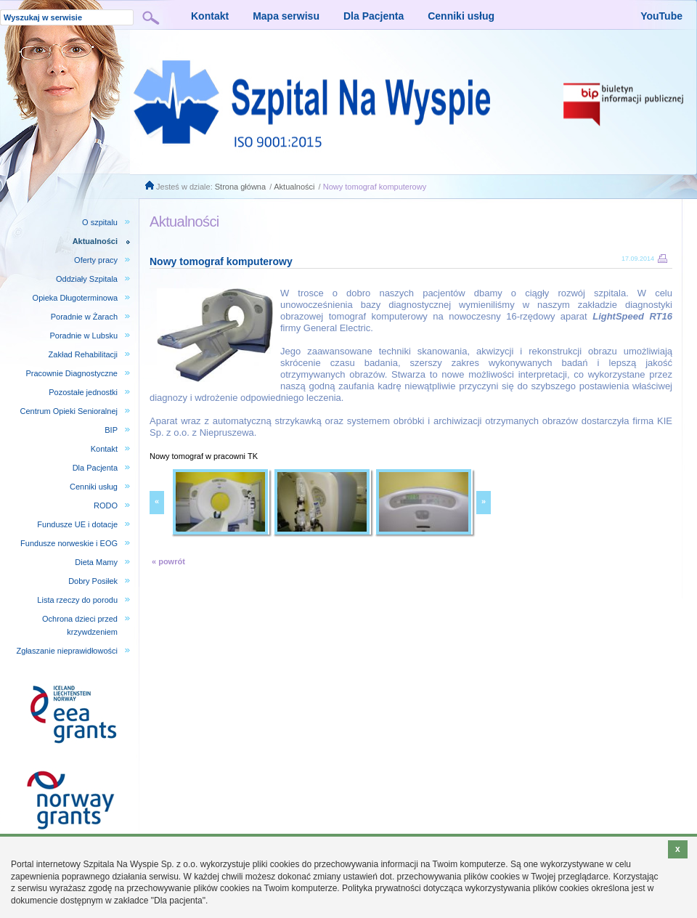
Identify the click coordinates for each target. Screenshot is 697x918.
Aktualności (294, 186)
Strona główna (240, 186)
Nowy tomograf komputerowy (374, 186)
